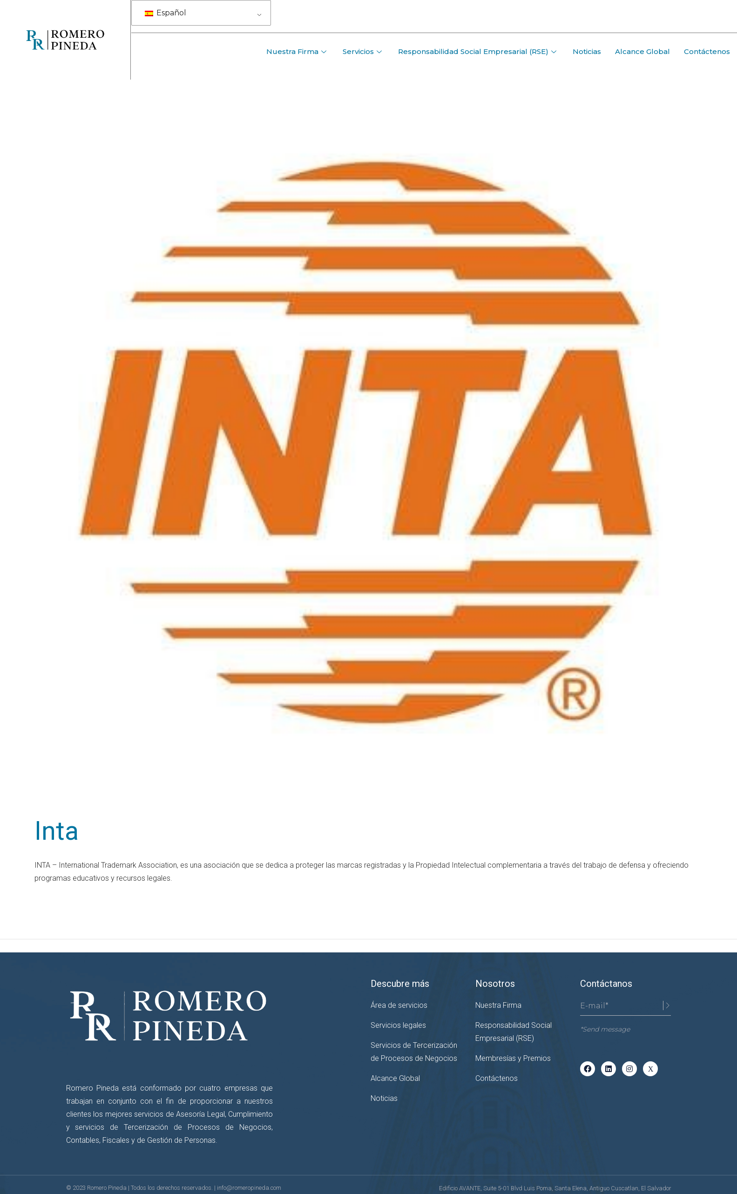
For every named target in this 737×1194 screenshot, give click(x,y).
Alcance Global (642, 51)
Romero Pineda (107, 1187)
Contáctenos (707, 51)
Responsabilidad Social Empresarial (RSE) (478, 51)
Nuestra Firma (297, 51)
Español (165, 12)
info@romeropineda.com (249, 1187)
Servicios (363, 51)
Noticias (587, 51)
